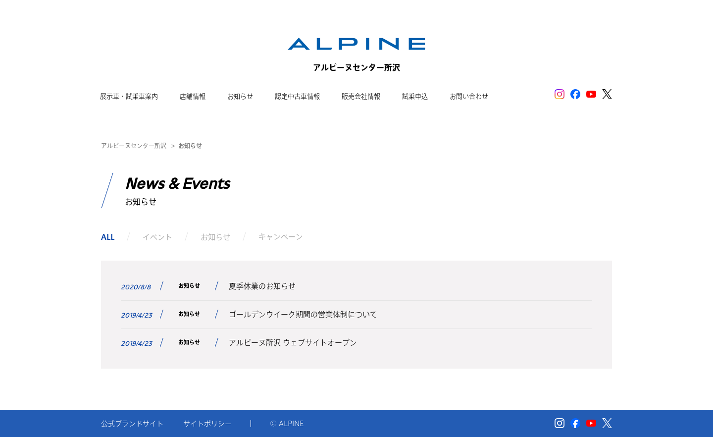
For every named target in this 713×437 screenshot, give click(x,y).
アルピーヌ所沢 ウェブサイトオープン (293, 342)
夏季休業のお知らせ (262, 286)
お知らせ (215, 236)
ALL (107, 236)
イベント (157, 236)
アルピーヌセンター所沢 (133, 146)
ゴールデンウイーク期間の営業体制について (303, 314)
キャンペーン (280, 236)
